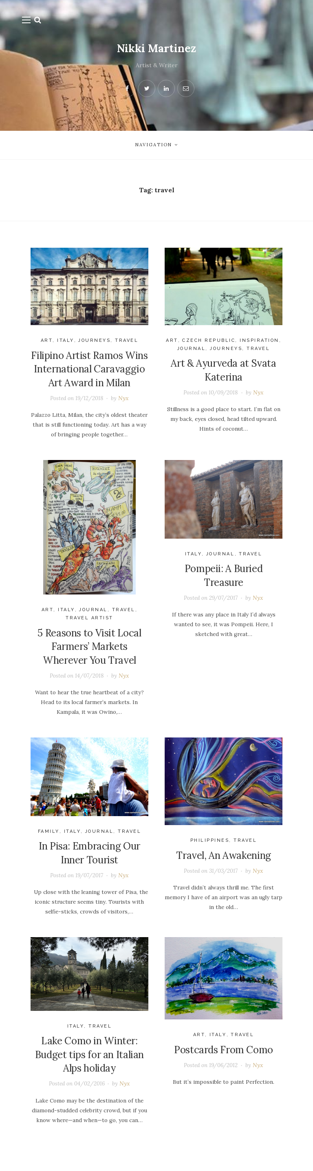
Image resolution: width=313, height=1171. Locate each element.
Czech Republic (208, 340)
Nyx (124, 398)
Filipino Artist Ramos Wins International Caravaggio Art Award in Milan (89, 369)
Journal (191, 348)
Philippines (209, 844)
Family (48, 836)
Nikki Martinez (156, 48)
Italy (65, 340)
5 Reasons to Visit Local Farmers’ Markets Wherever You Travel (89, 649)
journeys (94, 340)
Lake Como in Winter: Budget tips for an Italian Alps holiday (89, 1061)
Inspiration (259, 340)
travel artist (89, 620)
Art (47, 340)
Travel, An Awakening (223, 860)
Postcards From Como (223, 1056)
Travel (126, 340)
